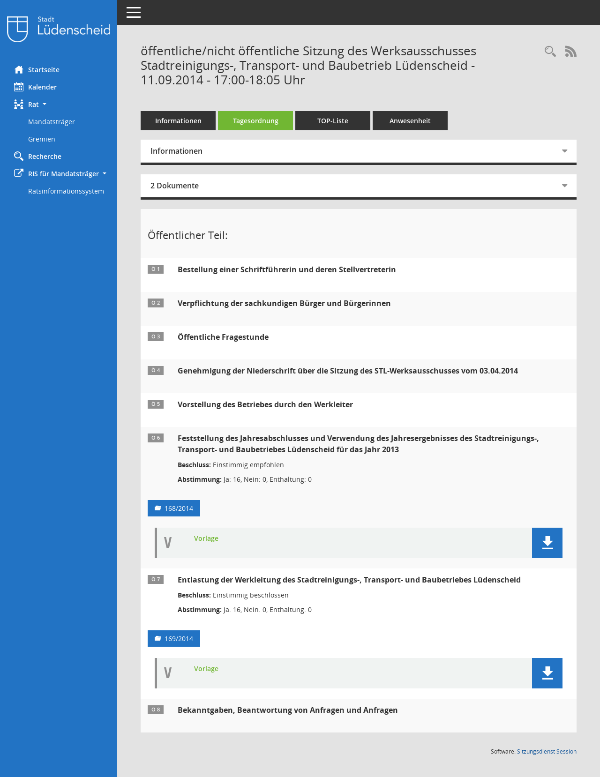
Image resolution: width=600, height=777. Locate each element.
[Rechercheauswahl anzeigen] (550, 52)
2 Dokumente (174, 185)
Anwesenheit (410, 120)
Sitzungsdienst (547, 751)
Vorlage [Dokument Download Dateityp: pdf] (206, 539)
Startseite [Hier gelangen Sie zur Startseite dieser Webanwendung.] (37, 69)
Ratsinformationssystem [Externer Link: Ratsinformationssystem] (66, 191)
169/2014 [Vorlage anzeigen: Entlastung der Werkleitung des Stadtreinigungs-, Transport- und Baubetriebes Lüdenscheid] (179, 638)
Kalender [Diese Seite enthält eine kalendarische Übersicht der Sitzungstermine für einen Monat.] (35, 86)
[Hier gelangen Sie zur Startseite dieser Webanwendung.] (58, 29)
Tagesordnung (255, 120)
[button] (58, 104)
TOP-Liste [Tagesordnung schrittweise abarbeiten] (332, 120)
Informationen (178, 120)
